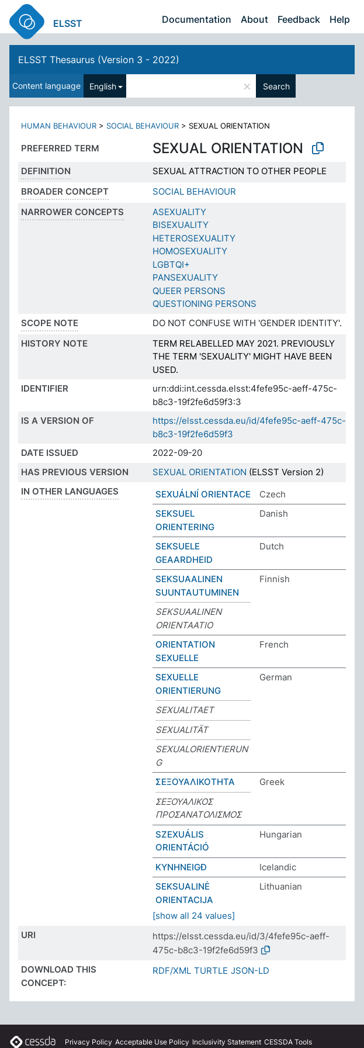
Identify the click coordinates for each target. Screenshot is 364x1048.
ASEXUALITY (179, 211)
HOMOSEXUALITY (189, 251)
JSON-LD (250, 970)
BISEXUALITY (180, 224)
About (254, 19)
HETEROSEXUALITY (193, 238)
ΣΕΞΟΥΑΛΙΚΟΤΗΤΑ (195, 781)
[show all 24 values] (193, 915)
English (102, 86)
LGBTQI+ (171, 264)
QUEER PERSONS (189, 290)
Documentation (196, 19)
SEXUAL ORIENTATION (199, 472)
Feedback (299, 19)
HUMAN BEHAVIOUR (58, 125)
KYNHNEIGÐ (181, 867)
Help (340, 19)
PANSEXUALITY (185, 277)
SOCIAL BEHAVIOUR (142, 125)
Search (276, 86)
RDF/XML (171, 970)
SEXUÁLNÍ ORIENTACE (203, 494)
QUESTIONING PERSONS (204, 303)
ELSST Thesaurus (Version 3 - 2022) (98, 59)
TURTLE (211, 970)
